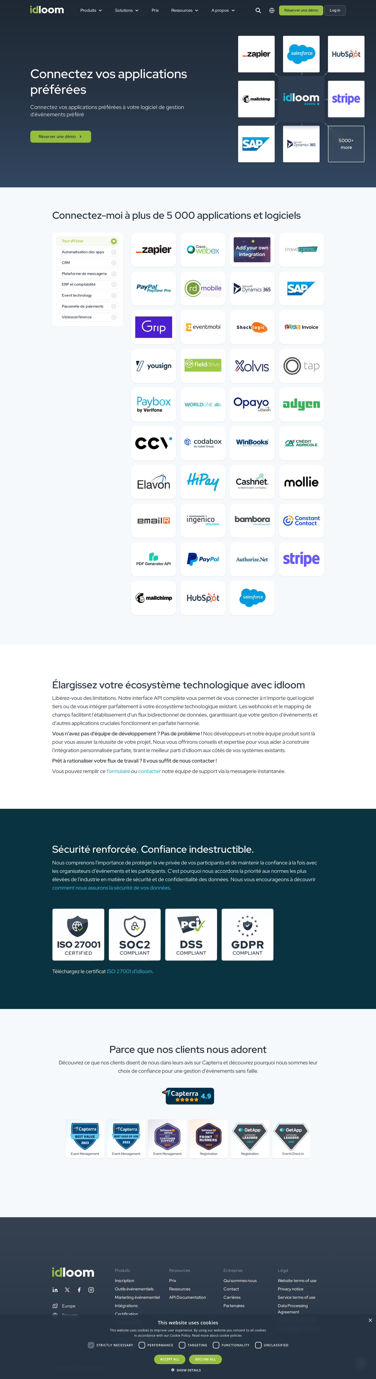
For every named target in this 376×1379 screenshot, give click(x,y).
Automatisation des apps (83, 252)
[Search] (258, 10)
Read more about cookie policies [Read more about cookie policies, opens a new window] (217, 1335)
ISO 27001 (119, 971)
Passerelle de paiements (83, 306)
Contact (231, 1289)
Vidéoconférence (77, 317)
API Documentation (187, 1297)
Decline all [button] (205, 1359)
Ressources (179, 1289)
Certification (126, 1314)
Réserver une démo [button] (301, 10)
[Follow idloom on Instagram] (91, 1291)
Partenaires (234, 1305)
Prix (155, 10)
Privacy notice (290, 1289)
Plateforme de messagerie (84, 273)
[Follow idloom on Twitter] (67, 1291)
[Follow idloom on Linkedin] (55, 1291)
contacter (149, 771)
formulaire (118, 771)
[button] (63, 1306)
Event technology (77, 295)
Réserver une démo (61, 136)
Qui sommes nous (240, 1280)
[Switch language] (272, 10)
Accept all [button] (169, 1359)
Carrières (232, 1297)
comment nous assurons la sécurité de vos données (111, 887)
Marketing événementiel (137, 1297)
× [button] (370, 1321)
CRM (66, 262)
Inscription (124, 1280)
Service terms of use (296, 1297)
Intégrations (126, 1305)
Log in (335, 10)
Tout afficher (73, 241)
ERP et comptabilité (79, 284)
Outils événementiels (134, 1289)
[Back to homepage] (73, 1275)
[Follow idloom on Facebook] (79, 1291)
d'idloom (141, 971)
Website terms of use (297, 1280)
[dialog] (188, 1347)
